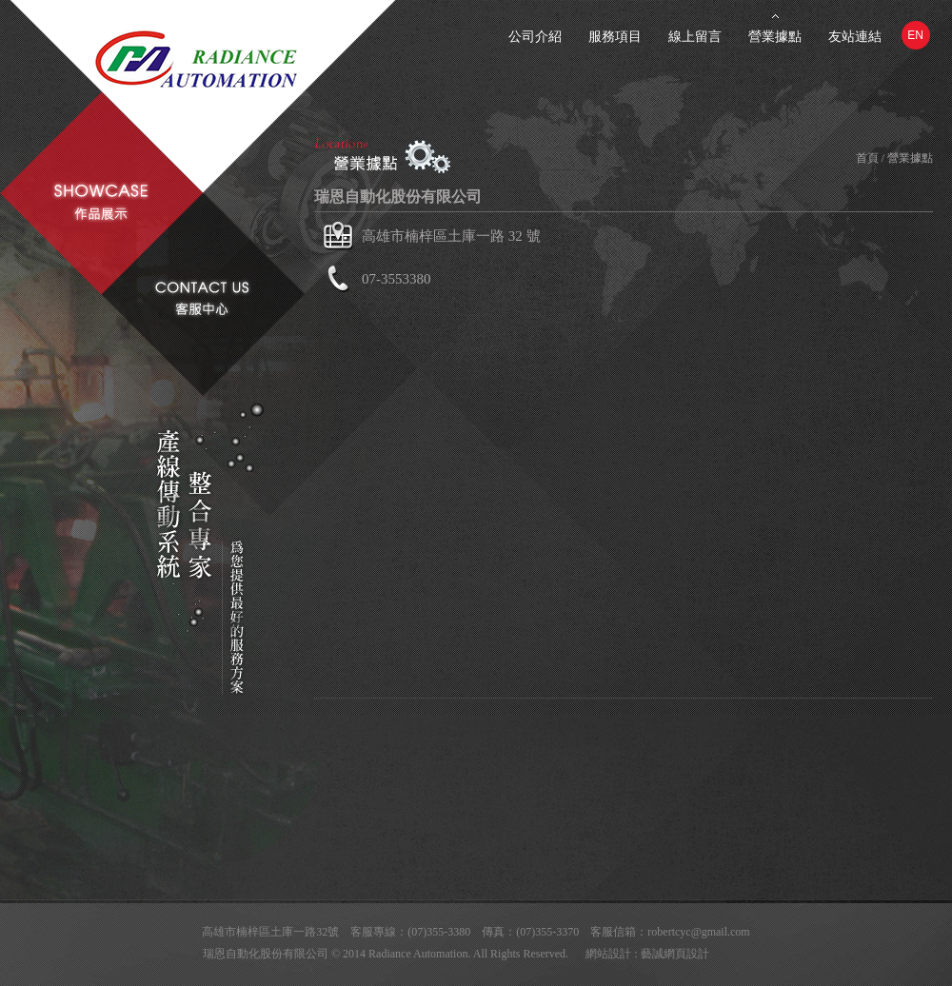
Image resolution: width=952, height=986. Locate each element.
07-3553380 (396, 278)
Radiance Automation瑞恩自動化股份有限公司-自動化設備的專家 (238, 64)
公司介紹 (535, 37)
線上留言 (695, 37)
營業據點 (775, 37)
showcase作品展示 (100, 202)
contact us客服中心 (201, 298)
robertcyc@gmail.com (698, 931)
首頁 (867, 158)
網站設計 (608, 953)
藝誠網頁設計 (675, 953)
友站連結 (855, 37)
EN (915, 35)
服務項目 (615, 37)
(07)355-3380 (438, 931)
